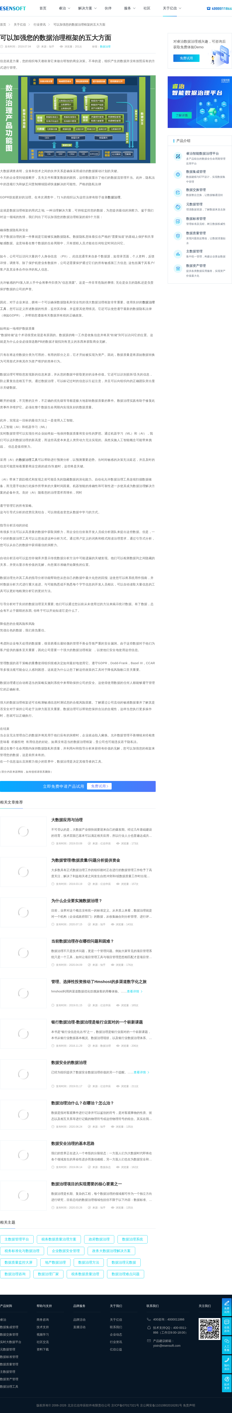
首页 (42, 8)
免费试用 (98, 786)
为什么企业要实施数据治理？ (76, 901)
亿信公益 (116, 1349)
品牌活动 (79, 1319)
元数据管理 (7, 1349)
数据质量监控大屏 (18, 1262)
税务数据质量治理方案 (58, 1239)
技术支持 (43, 1327)
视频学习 (43, 1334)
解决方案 (87, 8)
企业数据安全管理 (66, 1251)
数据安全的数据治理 (69, 1062)
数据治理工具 (28, 459)
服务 (129, 8)
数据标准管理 (9, 1357)
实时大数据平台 (10, 1342)
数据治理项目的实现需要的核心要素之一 (86, 1184)
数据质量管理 (9, 1364)
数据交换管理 (9, 1334)
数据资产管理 (9, 1379)
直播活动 (79, 1327)
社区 (146, 8)
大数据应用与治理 (67, 820)
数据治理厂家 (48, 1274)
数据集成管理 (9, 1327)
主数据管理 (7, 1371)
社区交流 (43, 1342)
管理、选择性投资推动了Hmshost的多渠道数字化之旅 (99, 982)
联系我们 (116, 1327)
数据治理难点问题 (126, 1274)
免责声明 (189, 1405)
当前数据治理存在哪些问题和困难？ (82, 941)
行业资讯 (40, 24)
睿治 (64, 8)
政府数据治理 (99, 1239)
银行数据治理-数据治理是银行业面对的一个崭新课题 (97, 1022)
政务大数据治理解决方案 (111, 1251)
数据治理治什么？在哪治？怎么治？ (82, 1103)
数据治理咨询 (15, 1274)
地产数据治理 (55, 1262)
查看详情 (133, 991)
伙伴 (108, 8)
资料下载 (43, 1349)
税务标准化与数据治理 (22, 1251)
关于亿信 (172, 8)
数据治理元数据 (124, 1262)
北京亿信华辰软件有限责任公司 (89, 1405)
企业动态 (116, 1334)
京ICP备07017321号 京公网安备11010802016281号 (146, 1405)
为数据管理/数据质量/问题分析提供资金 (85, 860)
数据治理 (105, 46)
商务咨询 (43, 1319)
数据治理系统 (132, 1239)
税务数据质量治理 (85, 1274)
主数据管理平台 (17, 1239)
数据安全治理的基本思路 (72, 1143)
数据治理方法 (88, 1262)
